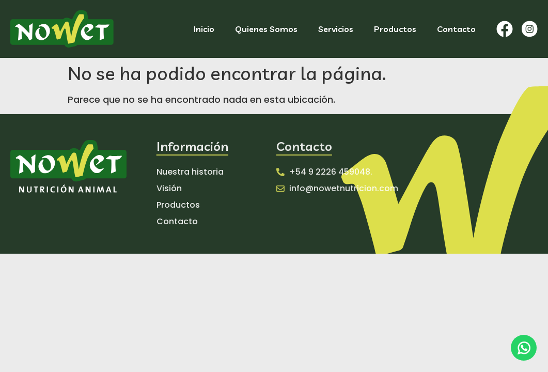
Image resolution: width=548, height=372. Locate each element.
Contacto (456, 29)
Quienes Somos (266, 29)
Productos (395, 29)
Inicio (204, 29)
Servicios (335, 29)
